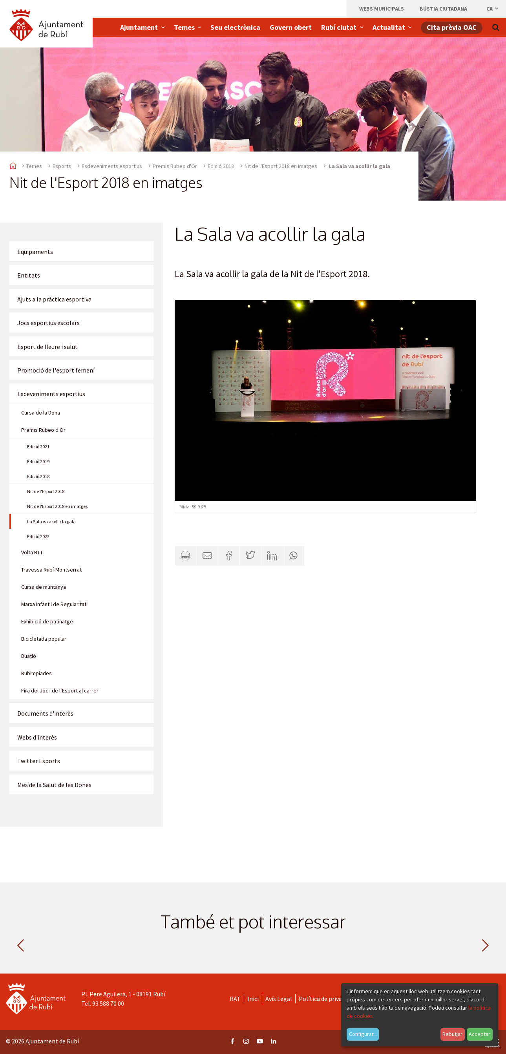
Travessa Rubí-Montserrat (51, 569)
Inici (253, 999)
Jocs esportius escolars (48, 323)
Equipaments (35, 252)
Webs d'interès (37, 737)
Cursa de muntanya (43, 586)
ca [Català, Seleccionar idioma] (492, 8)
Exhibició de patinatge (47, 621)
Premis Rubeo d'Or (175, 166)
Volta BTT (32, 552)
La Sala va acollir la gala (51, 521)
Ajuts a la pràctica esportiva (54, 299)
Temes (34, 166)
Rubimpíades (36, 673)
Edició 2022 (38, 536)
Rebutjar (452, 1034)
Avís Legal (278, 999)
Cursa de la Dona (40, 412)
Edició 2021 (38, 446)
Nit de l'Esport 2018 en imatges (281, 166)
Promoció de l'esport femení (56, 370)
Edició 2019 (38, 461)
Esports (62, 166)
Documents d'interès (45, 713)
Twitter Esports (38, 761)
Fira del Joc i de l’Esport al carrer (60, 690)
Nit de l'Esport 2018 (45, 491)
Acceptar (479, 1034)
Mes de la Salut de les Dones (54, 785)
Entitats (28, 275)
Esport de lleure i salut (47, 347)
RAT (235, 999)
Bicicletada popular (43, 638)
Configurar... (363, 1034)
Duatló (28, 655)
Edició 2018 (221, 166)
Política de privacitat (327, 999)
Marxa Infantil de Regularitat (53, 604)
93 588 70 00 (108, 1003)
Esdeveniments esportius (112, 166)
